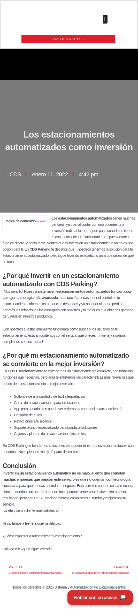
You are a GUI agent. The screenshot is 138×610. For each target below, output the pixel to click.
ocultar (41, 221)
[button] (105, 19)
